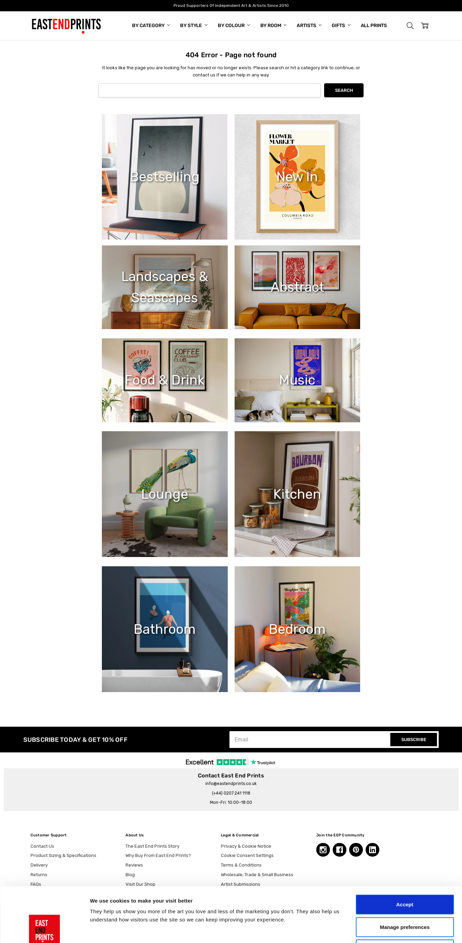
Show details (360, 929)
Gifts (341, 25)
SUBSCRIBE (413, 739)
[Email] (310, 739)
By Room (273, 25)
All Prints (374, 25)
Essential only (405, 898)
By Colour (234, 25)
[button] (410, 25)
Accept (404, 853)
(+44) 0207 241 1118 (231, 793)
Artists (309, 25)
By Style (194, 25)
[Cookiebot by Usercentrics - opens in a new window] (44, 929)
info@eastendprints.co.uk (231, 783)
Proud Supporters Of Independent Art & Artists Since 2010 (231, 5)
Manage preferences (404, 876)
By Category (151, 25)
